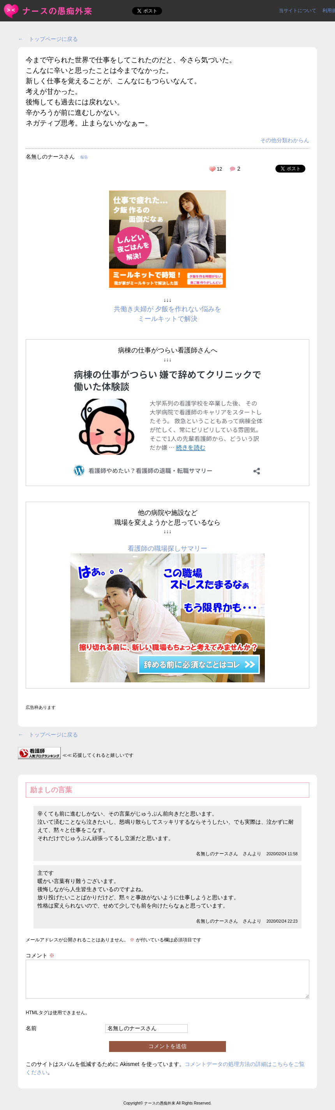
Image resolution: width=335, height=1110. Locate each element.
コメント (40, 955)
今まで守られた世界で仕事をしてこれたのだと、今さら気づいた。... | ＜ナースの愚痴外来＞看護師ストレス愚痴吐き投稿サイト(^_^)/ (48, 11)
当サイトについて (297, 10)
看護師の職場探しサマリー (167, 548)
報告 (84, 157)
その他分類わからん (284, 140)
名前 (31, 1028)
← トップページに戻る (48, 39)
